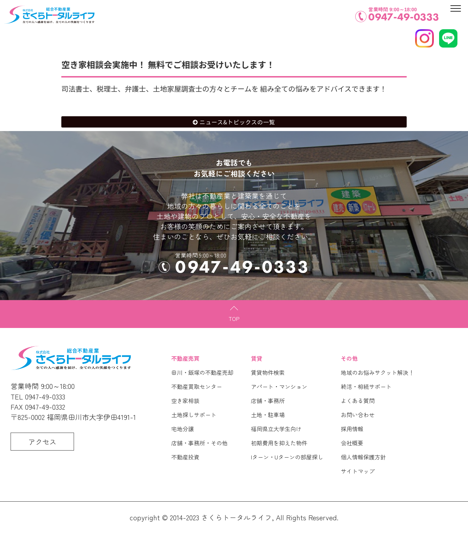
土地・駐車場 (268, 414)
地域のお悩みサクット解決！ (377, 372)
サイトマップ (358, 471)
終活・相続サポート (366, 386)
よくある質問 (358, 400)
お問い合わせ (358, 414)
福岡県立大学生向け (276, 428)
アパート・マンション (279, 386)
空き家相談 (185, 400)
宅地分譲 (182, 428)
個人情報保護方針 (363, 457)
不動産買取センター (196, 386)
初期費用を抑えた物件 (279, 443)
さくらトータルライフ (236, 517)
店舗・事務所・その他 (199, 443)
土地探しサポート (193, 414)
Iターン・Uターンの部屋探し (287, 457)
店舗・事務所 (268, 400)
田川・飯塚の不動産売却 (202, 372)
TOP (234, 318)
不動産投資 (185, 457)
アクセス (42, 441)
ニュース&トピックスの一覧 (237, 122)
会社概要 (352, 443)
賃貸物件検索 (268, 372)
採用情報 (352, 428)
